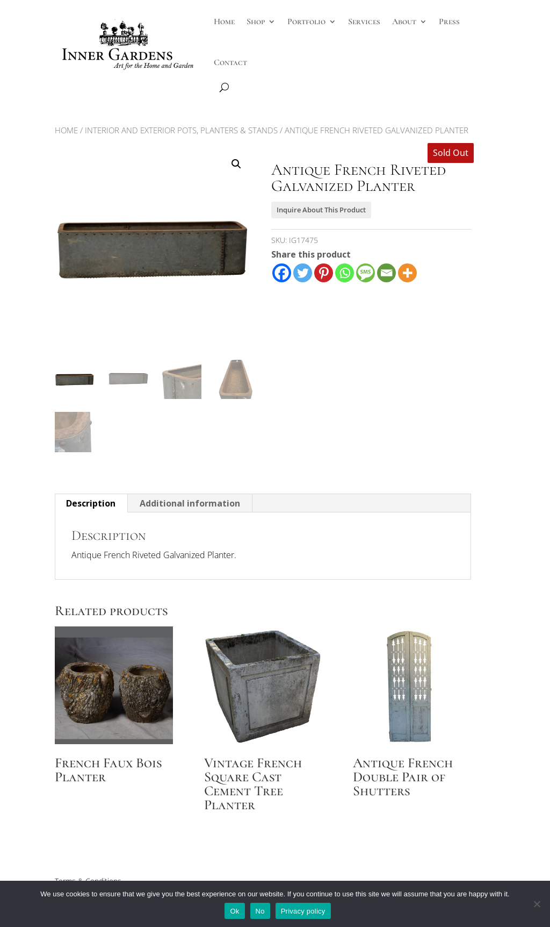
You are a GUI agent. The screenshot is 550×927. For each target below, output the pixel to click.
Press (449, 21)
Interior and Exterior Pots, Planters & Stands (181, 130)
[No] (536, 904)
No (260, 911)
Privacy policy (303, 911)
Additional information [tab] (190, 503)
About (404, 21)
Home (224, 21)
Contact (230, 62)
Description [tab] (90, 503)
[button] (236, 164)
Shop (256, 21)
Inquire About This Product (321, 210)
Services (364, 21)
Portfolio (306, 21)
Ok (234, 911)
